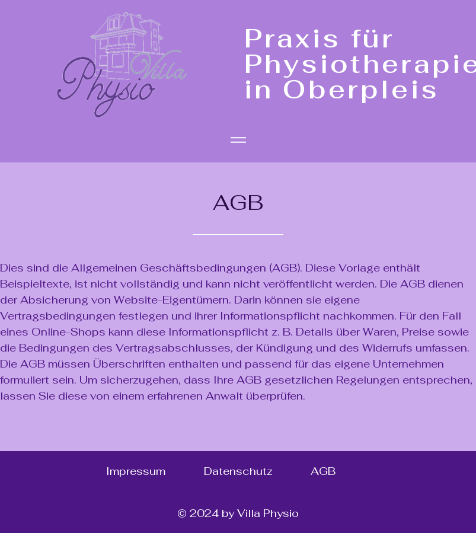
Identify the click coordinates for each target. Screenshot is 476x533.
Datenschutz (238, 471)
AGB (323, 471)
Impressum (135, 471)
